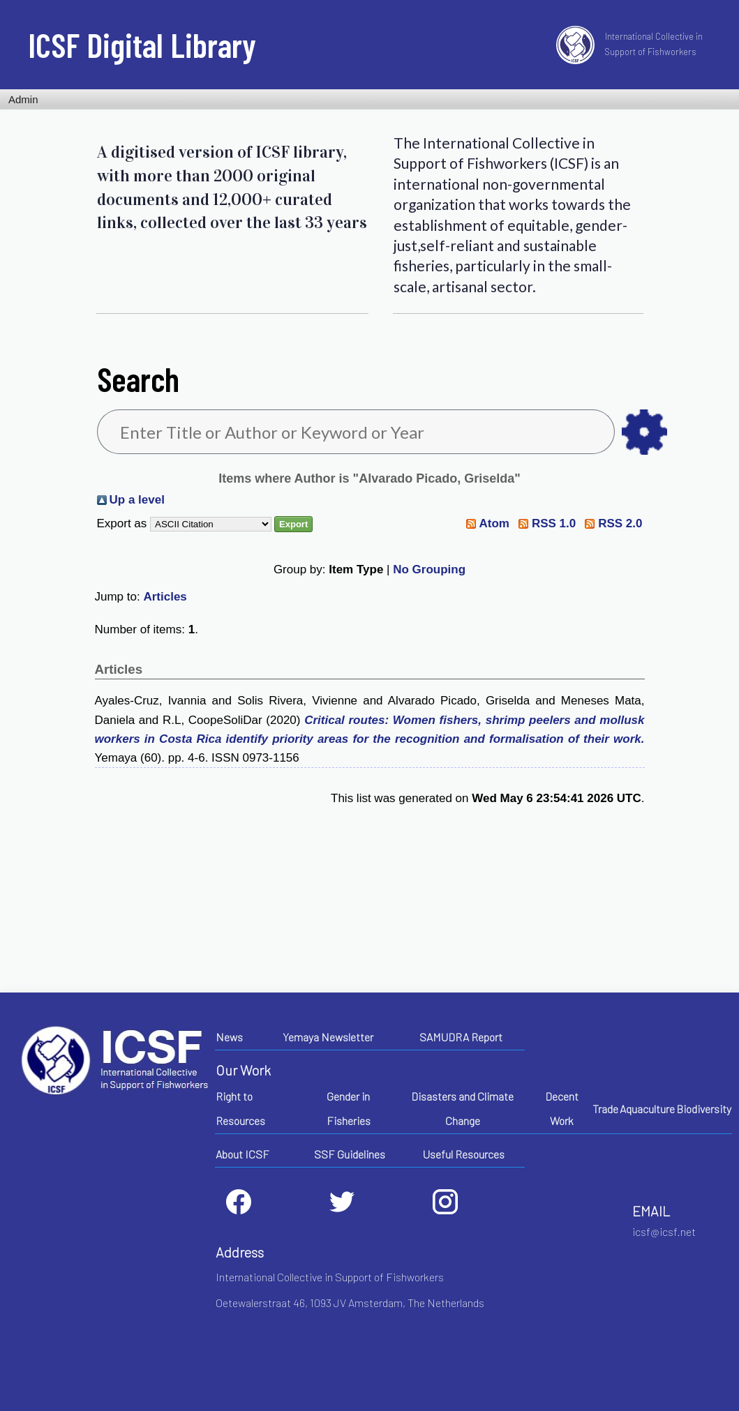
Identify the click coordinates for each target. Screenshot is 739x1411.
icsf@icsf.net (664, 1231)
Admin (23, 99)
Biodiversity (703, 1108)
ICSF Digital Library (142, 44)
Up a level (137, 499)
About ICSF (242, 1154)
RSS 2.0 (620, 523)
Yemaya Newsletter (328, 1036)
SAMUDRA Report (460, 1036)
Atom (494, 523)
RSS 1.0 (554, 523)
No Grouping (429, 569)
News (229, 1036)
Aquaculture (647, 1108)
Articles (164, 596)
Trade (605, 1108)
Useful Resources (464, 1154)
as (644, 432)
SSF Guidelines (349, 1154)
